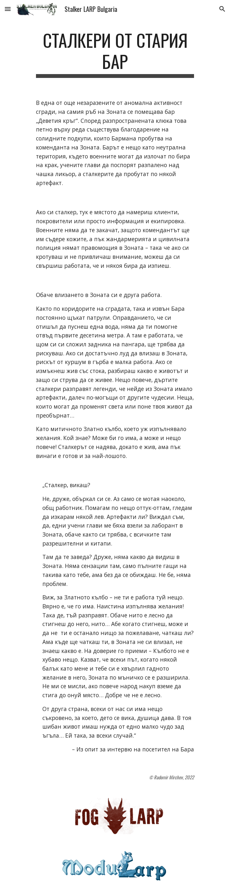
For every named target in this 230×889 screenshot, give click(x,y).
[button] (7, 9)
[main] (114, 53)
